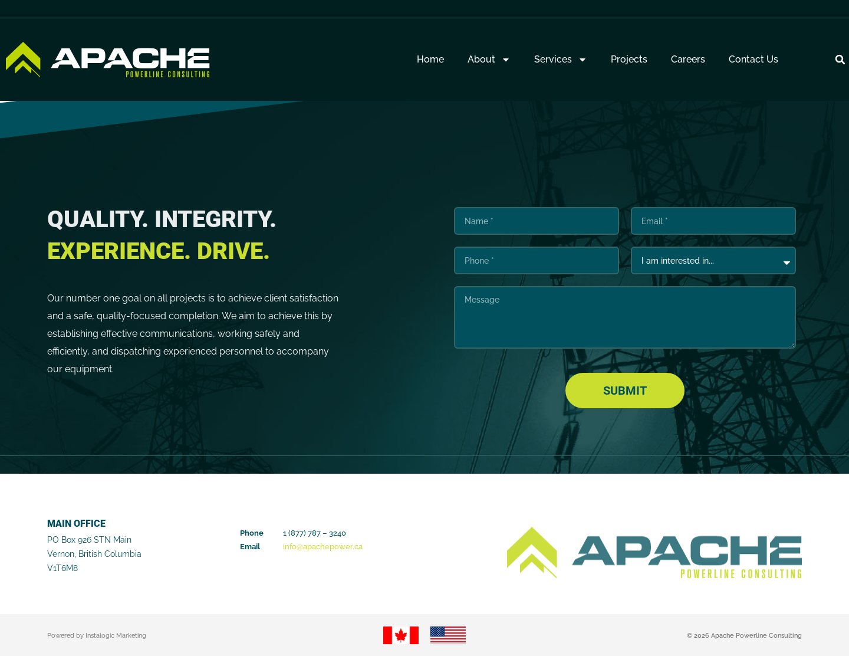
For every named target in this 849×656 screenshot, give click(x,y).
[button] (840, 59)
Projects (629, 59)
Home (430, 59)
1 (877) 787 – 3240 (314, 533)
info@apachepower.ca (323, 546)
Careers (688, 59)
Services (560, 59)
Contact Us (753, 59)
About (489, 59)
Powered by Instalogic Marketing (96, 635)
